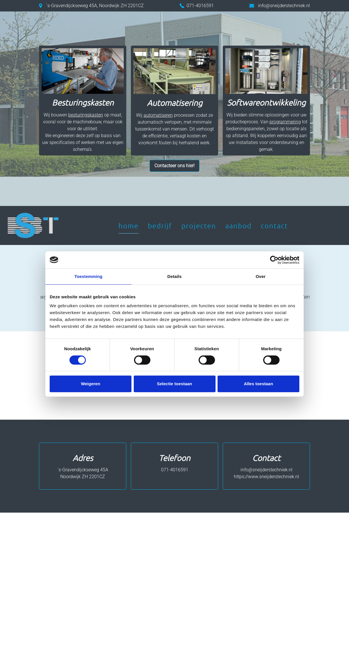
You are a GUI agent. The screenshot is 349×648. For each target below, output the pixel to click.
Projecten (198, 225)
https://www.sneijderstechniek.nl (266, 476)
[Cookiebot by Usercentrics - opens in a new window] (274, 260)
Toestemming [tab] (88, 276)
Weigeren (90, 383)
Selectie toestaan (174, 383)
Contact (274, 225)
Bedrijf (160, 225)
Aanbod (238, 225)
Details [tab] (174, 276)
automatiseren (158, 115)
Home (129, 225)
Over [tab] (261, 276)
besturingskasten (85, 115)
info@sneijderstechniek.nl (284, 5)
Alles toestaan (258, 383)
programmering (285, 121)
